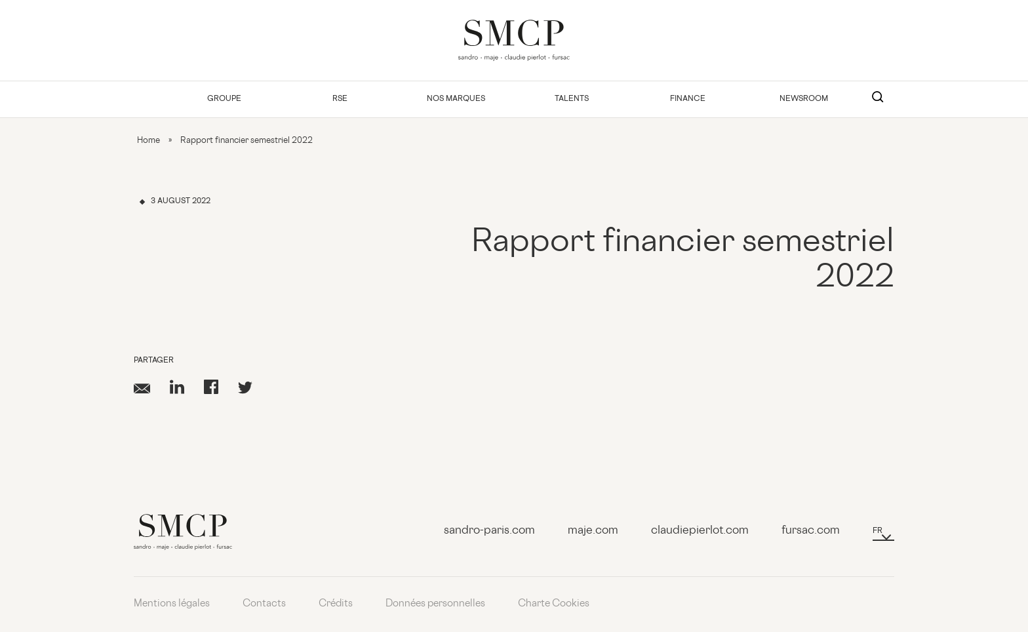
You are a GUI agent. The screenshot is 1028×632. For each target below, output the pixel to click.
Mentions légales (172, 604)
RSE (339, 99)
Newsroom (804, 99)
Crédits (336, 604)
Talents (572, 99)
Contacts (264, 604)
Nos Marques (456, 99)
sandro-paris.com (489, 531)
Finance (687, 99)
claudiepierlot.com (700, 531)
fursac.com (810, 531)
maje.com (593, 531)
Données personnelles (435, 604)
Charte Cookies (553, 604)
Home (148, 141)
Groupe (224, 99)
